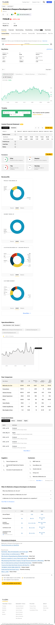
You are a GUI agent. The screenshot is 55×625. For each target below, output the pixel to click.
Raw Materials (19, 618)
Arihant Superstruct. (8, 396)
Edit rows (49, 127)
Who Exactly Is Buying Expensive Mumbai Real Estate (15, 556)
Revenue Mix (31, 33)
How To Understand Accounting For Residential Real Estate (16, 562)
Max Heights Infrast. (8, 410)
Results (4, 614)
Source (12, 208)
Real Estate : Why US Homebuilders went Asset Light (14, 551)
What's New (45, 608)
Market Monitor (19, 614)
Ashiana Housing (7, 392)
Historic (22, 208)
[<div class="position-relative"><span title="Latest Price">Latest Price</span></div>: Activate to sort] (22, 381)
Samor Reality (6, 403)
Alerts (3, 612)
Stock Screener (19, 612)
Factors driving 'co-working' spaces (10, 554)
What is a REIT (5, 571)
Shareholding (28, 30)
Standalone (13, 127)
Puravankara (6, 389)
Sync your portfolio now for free (11, 583)
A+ (38, 127)
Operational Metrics (41, 33)
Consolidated (5, 127)
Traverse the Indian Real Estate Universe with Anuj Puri (15, 565)
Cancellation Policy (34, 610)
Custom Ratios (5, 33)
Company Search (19, 608)
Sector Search (19, 610)
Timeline (4, 606)
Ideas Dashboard (19, 606)
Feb (22, 533)
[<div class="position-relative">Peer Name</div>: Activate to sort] (10, 381)
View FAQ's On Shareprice (7, 501)
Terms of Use (33, 608)
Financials (11, 30)
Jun (32, 533)
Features (45, 606)
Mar (30, 533)
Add (7, 77)
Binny (4, 399)
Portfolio (4, 608)
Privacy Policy (33, 606)
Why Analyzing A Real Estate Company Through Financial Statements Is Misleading (22, 560)
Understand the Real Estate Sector (10, 569)
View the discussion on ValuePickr (10, 545)
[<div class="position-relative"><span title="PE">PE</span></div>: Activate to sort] (28, 381)
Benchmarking (19, 30)
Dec (42, 533)
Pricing (44, 610)
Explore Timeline (38, 114)
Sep (44, 532)
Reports (38, 30)
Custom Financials (15, 33)
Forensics (24, 33)
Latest (17, 208)
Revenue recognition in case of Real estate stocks (14, 558)
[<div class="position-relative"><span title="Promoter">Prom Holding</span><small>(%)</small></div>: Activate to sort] (42, 381)
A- (35, 127)
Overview (3, 30)
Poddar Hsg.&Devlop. (8, 406)
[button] (5, 381)
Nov (34, 533)
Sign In (49, 2)
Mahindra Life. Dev (7, 385)
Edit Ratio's (50, 49)
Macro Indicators (19, 616)
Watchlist (4, 610)
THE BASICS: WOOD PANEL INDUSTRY (11, 567)
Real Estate (48, 30)
